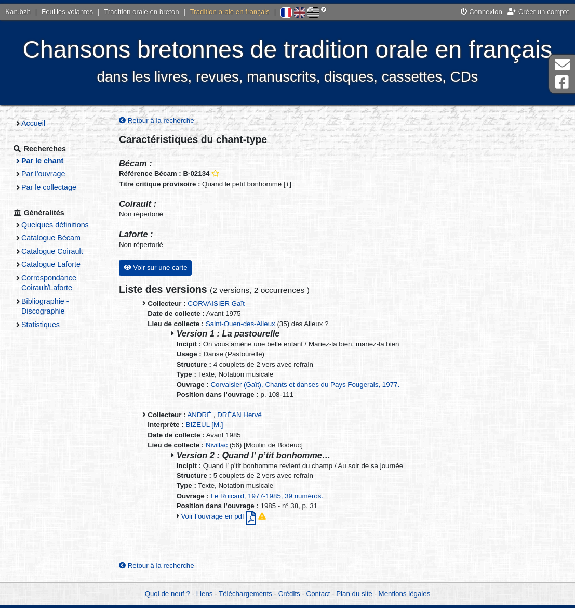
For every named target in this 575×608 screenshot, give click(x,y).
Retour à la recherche (156, 120)
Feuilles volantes (67, 12)
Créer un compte (538, 12)
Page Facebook (562, 82)
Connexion (481, 12)
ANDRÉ (200, 415)
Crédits (289, 594)
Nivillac (217, 445)
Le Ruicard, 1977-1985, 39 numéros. (267, 496)
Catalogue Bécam (51, 238)
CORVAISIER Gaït (216, 303)
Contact (318, 594)
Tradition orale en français (230, 12)
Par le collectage (48, 187)
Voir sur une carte (156, 267)
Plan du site (354, 594)
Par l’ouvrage (43, 174)
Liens (204, 594)
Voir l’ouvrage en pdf (219, 516)
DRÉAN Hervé (239, 415)
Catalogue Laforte (51, 264)
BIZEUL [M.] (204, 425)
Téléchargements (245, 594)
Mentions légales (405, 594)
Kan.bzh (18, 12)
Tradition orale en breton (141, 12)
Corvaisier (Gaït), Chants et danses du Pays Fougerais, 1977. (305, 385)
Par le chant (42, 161)
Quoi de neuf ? (167, 594)
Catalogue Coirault (52, 251)
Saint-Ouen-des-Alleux (240, 324)
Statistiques (40, 324)
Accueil (33, 123)
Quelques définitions (55, 225)
